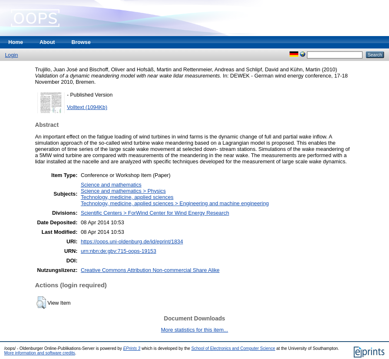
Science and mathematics (111, 185)
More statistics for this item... (194, 330)
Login (11, 55)
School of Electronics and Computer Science (233, 348)
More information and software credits (39, 353)
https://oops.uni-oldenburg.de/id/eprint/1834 (132, 241)
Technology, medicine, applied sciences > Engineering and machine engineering (175, 203)
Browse (81, 42)
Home (15, 42)
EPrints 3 (131, 348)
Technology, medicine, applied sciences (127, 197)
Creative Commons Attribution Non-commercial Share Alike (150, 270)
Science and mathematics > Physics (123, 191)
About (47, 42)
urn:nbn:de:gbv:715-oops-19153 (118, 251)
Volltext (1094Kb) (87, 107)
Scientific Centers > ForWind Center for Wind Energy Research (155, 213)
